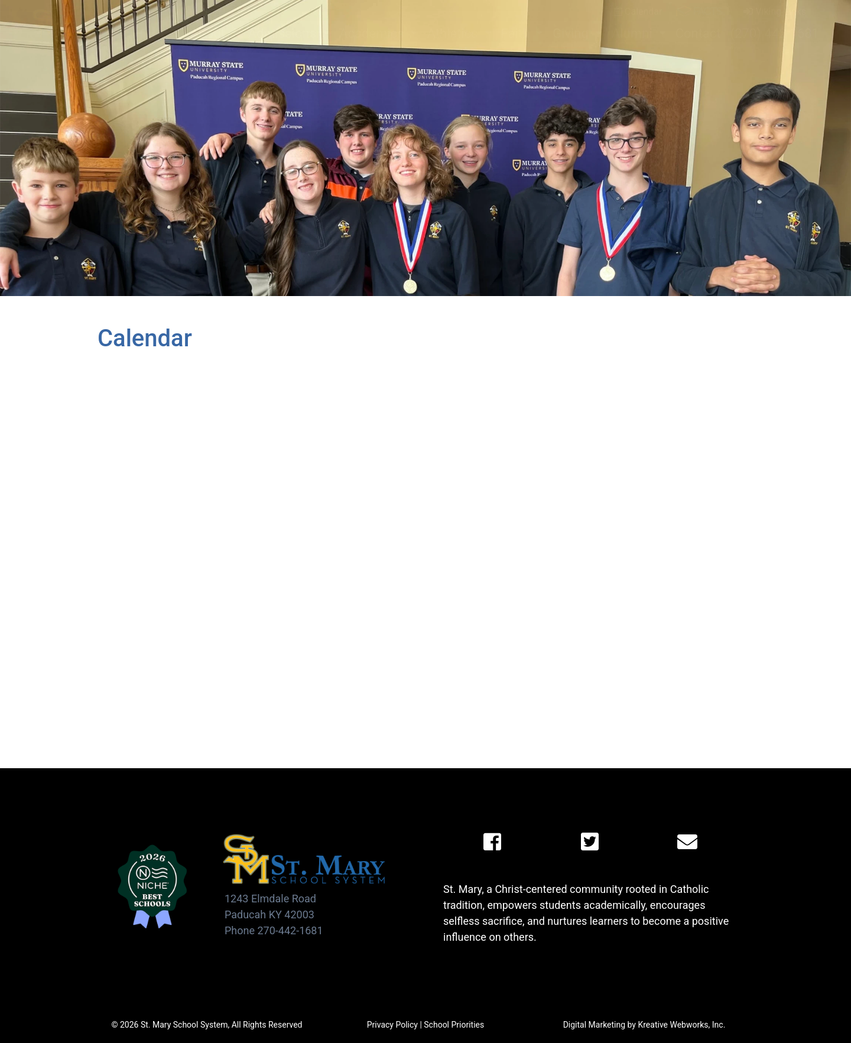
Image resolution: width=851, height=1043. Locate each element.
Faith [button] (517, 33)
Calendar (638, 11)
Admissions (284, 33)
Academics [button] (373, 33)
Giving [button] (572, 33)
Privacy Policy (392, 1024)
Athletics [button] (454, 33)
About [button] (209, 33)
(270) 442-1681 (774, 33)
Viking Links (774, 11)
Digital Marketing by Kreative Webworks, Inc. (644, 1024)
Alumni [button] (633, 33)
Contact (698, 33)
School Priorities (454, 1024)
